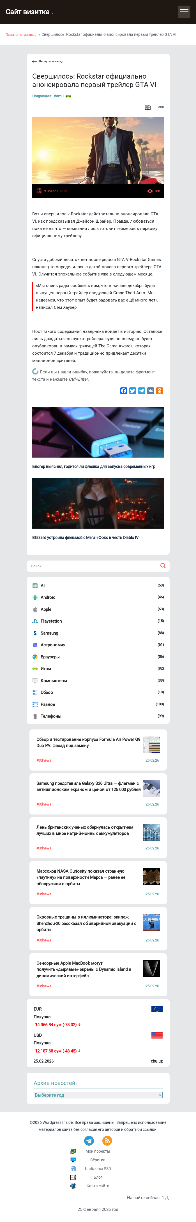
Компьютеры (54, 680)
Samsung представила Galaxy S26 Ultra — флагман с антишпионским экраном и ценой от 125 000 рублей (88, 786)
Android (48, 597)
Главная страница (21, 34)
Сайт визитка (29, 12)
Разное (48, 704)
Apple (46, 609)
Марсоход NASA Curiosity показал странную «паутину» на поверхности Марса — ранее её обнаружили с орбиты (80, 877)
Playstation (51, 621)
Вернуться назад (47, 61)
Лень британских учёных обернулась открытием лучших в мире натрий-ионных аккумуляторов (84, 830)
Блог (98, 1177)
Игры (46, 668)
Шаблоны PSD (98, 1168)
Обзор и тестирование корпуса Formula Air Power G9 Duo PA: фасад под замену (88, 742)
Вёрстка (97, 1160)
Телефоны (51, 716)
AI (43, 585)
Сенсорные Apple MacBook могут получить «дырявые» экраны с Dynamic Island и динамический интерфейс (83, 969)
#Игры (62, 96)
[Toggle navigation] (184, 12)
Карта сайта (98, 1186)
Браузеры (50, 657)
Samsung (49, 633)
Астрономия (53, 645)
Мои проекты (98, 1151)
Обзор (47, 692)
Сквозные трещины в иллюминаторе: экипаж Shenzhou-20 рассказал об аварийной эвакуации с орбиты (86, 923)
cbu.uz (157, 1061)
